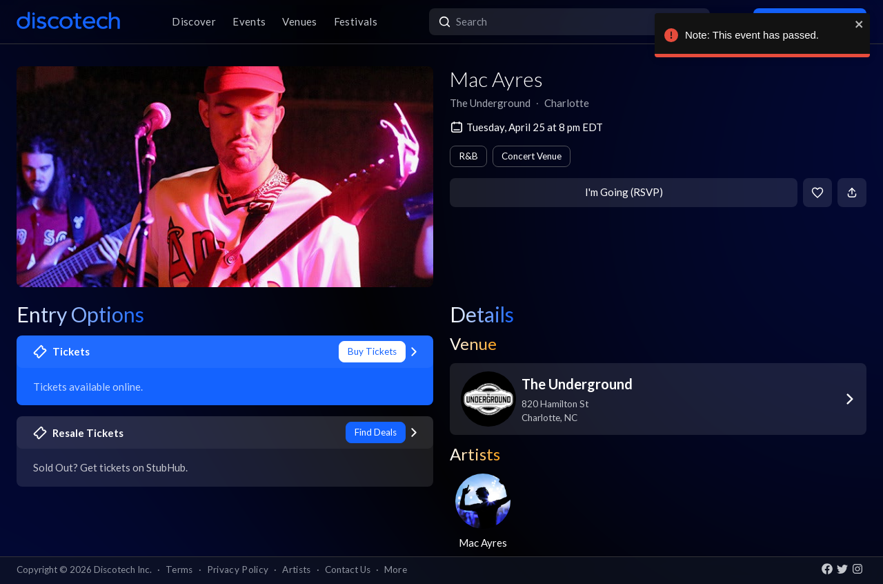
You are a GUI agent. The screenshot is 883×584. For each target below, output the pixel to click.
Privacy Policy (238, 569)
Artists (296, 569)
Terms (179, 569)
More (395, 569)
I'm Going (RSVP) (624, 192)
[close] (854, 24)
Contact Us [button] (347, 569)
